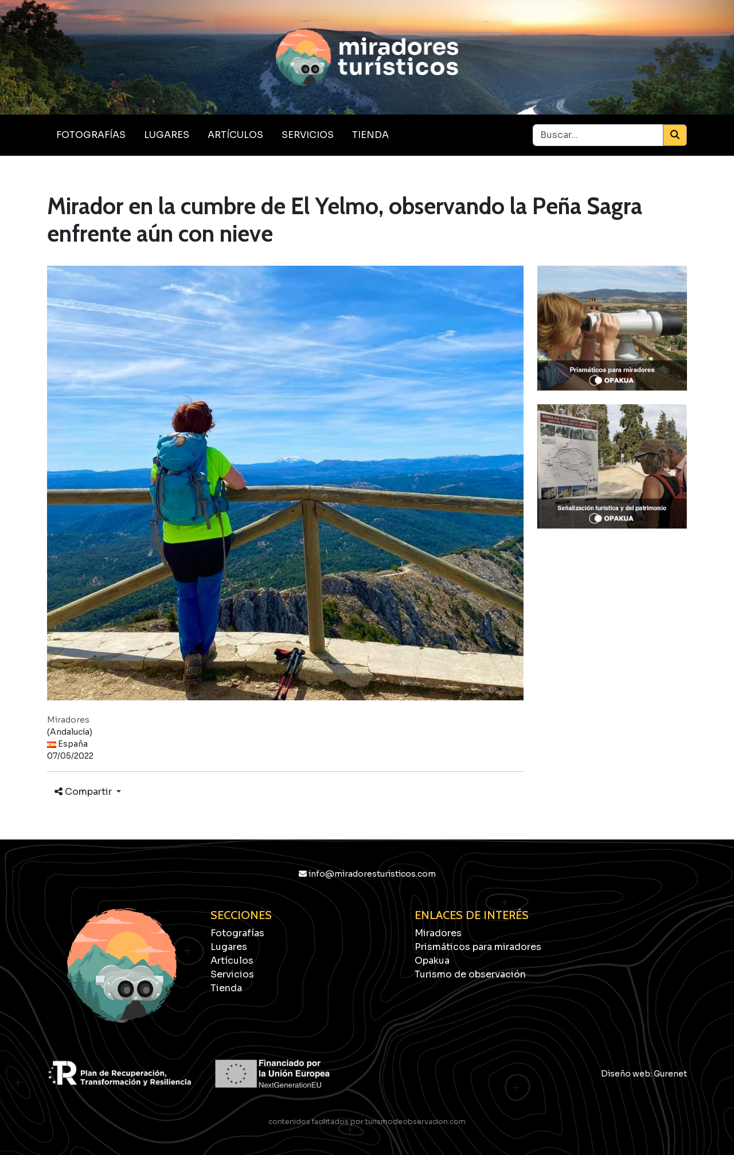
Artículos (235, 135)
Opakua (432, 961)
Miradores (438, 933)
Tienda (370, 135)
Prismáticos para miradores (478, 947)
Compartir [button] (84, 792)
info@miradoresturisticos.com (367, 874)
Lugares (166, 135)
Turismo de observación (470, 974)
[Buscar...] (598, 135)
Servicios (308, 135)
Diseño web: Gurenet (644, 1074)
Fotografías (91, 135)
